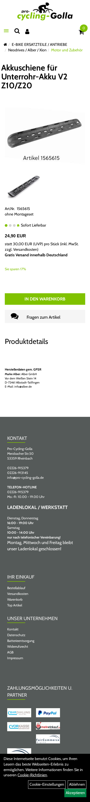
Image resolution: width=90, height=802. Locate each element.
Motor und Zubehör (67, 50)
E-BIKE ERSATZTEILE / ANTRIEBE (39, 44)
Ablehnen (77, 784)
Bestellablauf (16, 588)
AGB (10, 652)
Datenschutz (16, 635)
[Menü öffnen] (6, 30)
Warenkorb (15, 599)
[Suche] (17, 31)
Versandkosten (25, 249)
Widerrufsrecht (17, 646)
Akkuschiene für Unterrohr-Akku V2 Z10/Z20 (34, 77)
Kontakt (12, 629)
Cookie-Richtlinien (32, 775)
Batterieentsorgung (20, 641)
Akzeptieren (75, 792)
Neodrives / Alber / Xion (27, 50)
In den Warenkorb (44, 299)
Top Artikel (14, 605)
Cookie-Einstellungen (47, 784)
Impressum (15, 658)
